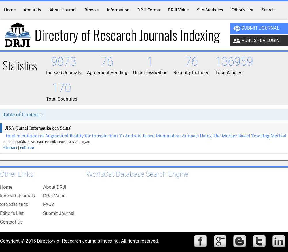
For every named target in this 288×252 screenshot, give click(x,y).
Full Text (27, 147)
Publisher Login (256, 40)
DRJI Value (54, 196)
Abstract (10, 147)
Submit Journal (256, 28)
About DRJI (54, 187)
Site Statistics (14, 204)
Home (6, 187)
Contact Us (11, 222)
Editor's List (12, 213)
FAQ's (48, 204)
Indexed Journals (17, 196)
